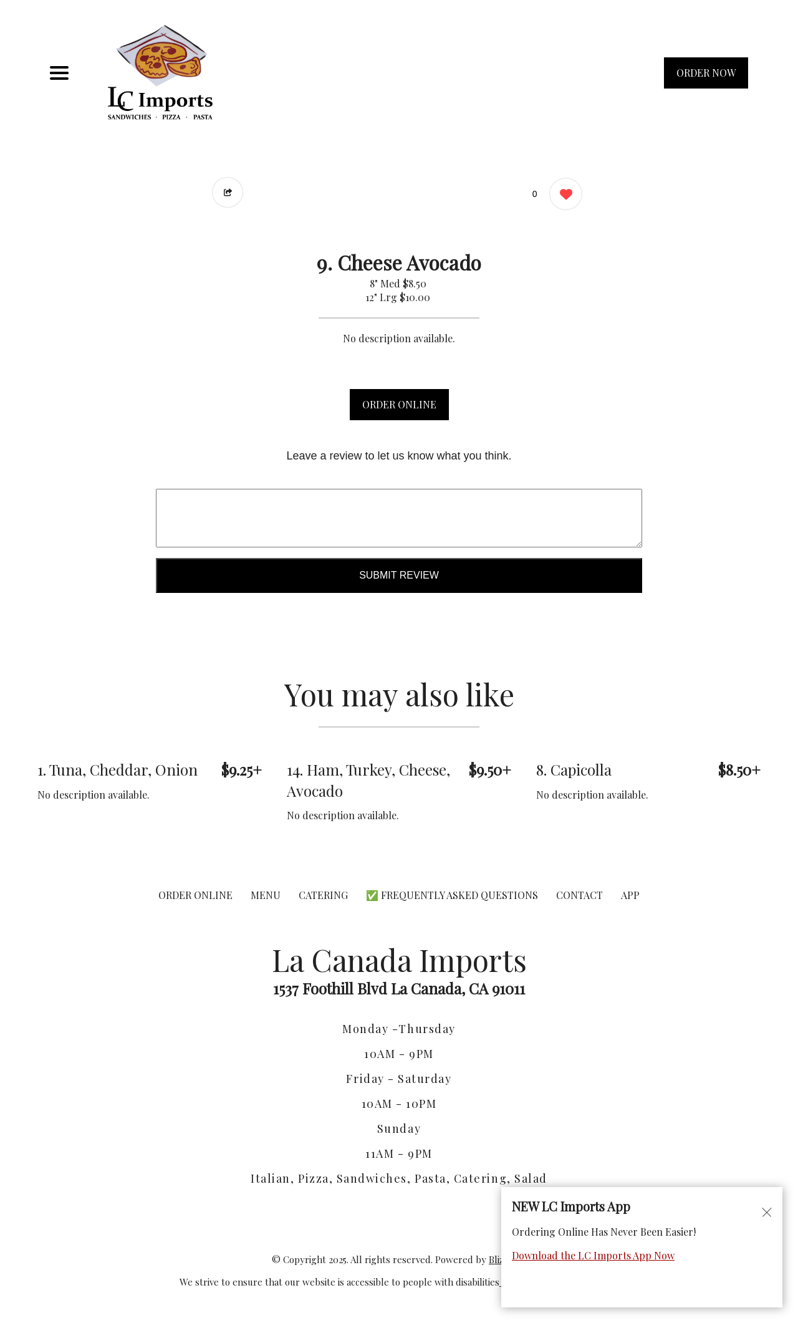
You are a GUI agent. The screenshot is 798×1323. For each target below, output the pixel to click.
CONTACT (579, 895)
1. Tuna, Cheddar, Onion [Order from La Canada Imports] (117, 769)
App (630, 895)
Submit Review (399, 575)
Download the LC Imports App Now (593, 1255)
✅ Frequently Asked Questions (453, 895)
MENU (266, 895)
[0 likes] (562, 195)
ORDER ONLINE (399, 404)
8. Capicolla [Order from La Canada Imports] (574, 769)
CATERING (323, 895)
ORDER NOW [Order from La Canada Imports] (706, 72)
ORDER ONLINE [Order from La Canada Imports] (195, 895)
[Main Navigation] (59, 73)
